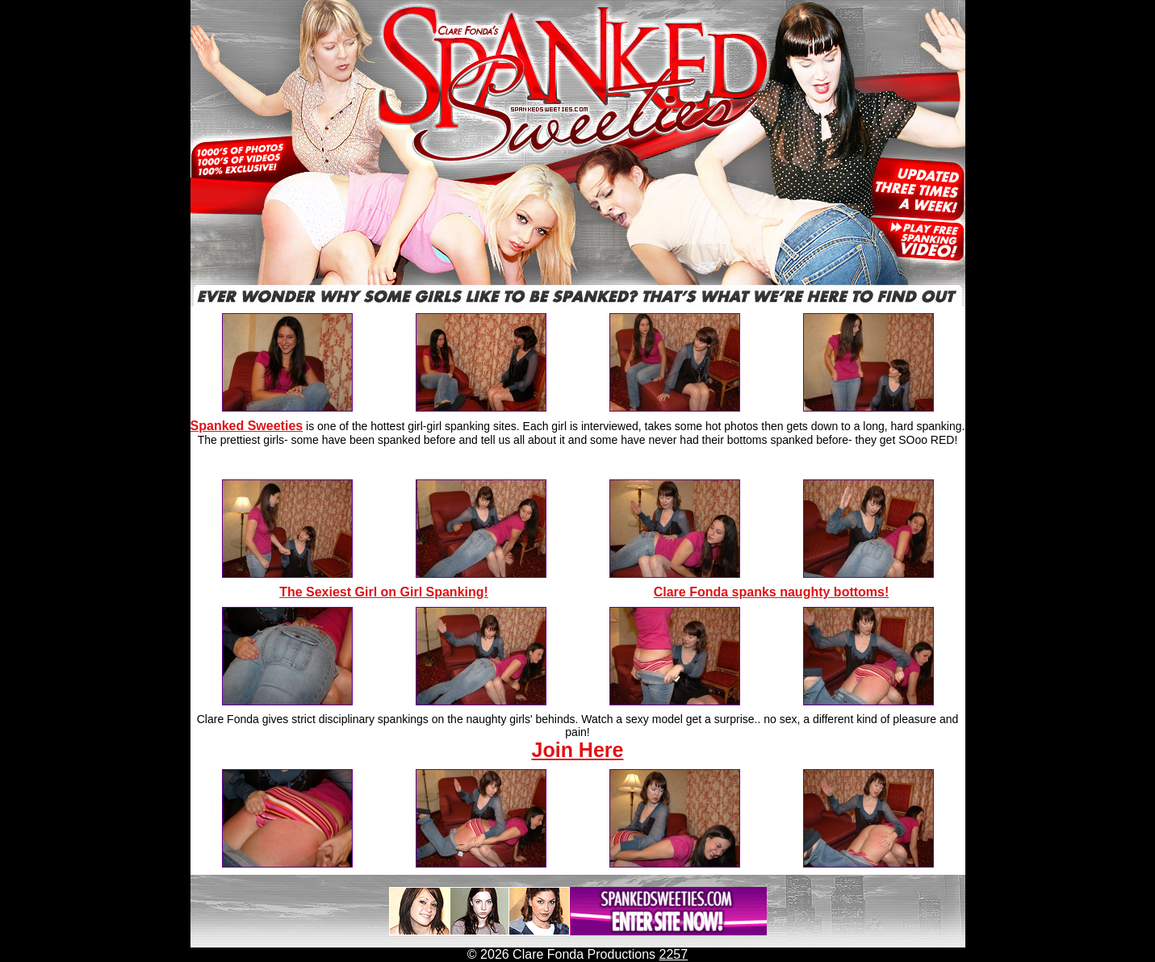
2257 (673, 954)
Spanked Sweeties (246, 426)
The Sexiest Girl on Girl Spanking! (383, 592)
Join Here (578, 749)
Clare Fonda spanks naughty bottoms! (771, 592)
